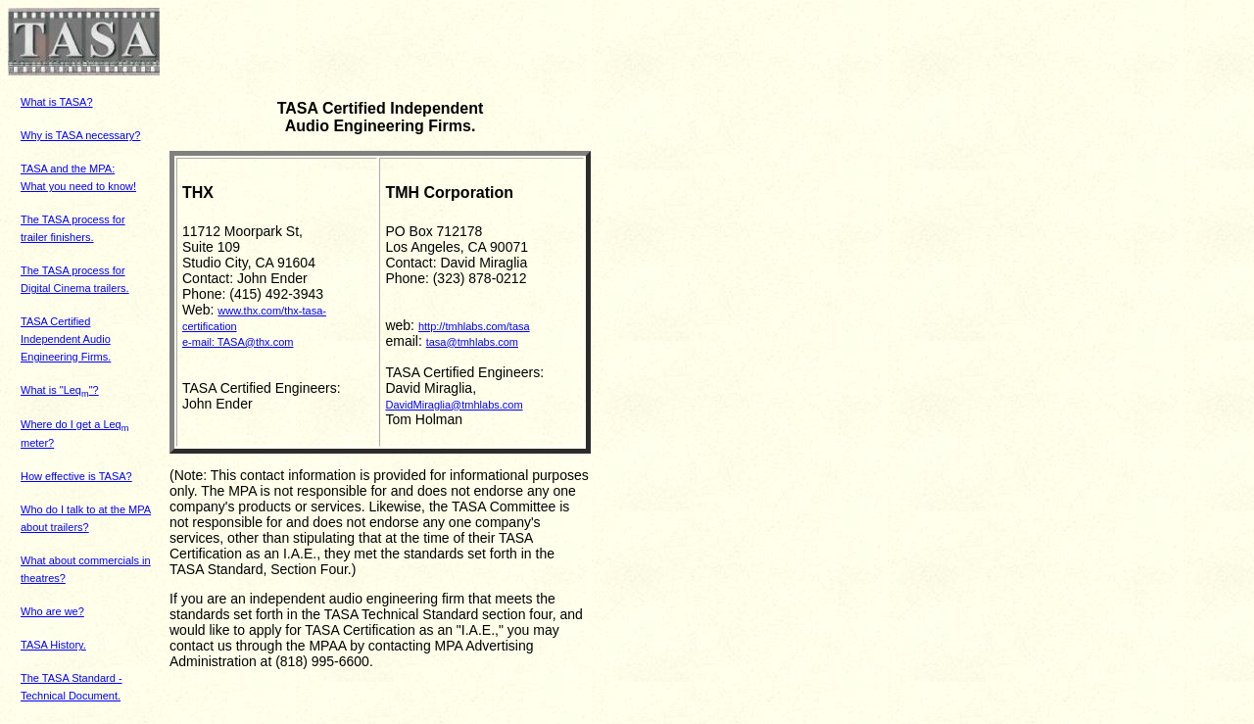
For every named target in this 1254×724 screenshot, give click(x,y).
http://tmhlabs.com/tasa (474, 326)
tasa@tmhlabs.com (472, 342)
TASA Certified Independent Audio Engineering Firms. (66, 338)
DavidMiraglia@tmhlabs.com (453, 404)
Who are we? (52, 611)
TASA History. (53, 645)
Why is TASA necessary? (80, 135)
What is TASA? (57, 102)
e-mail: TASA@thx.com (237, 342)
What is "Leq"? (60, 390)
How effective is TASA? (76, 476)
